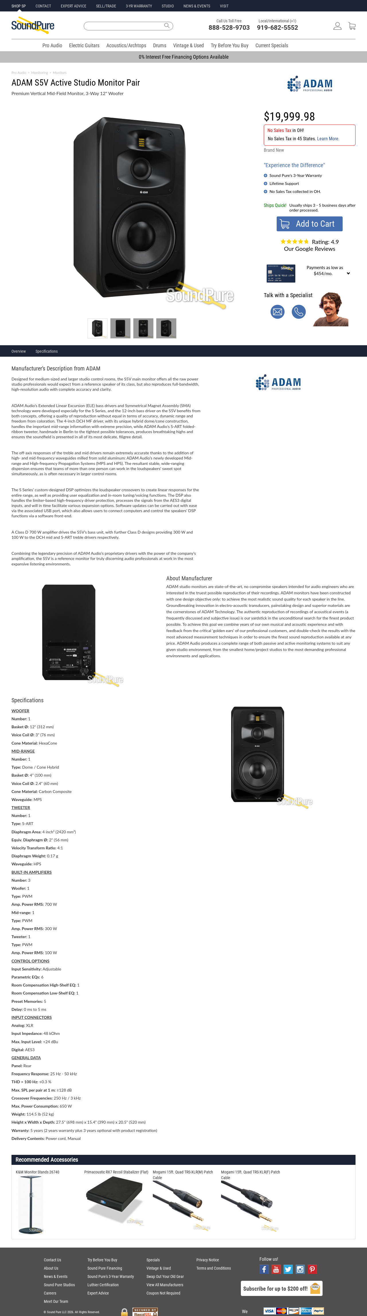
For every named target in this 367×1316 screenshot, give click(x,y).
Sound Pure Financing (104, 1268)
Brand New (274, 150)
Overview (18, 351)
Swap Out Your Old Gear (165, 1276)
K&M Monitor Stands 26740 (37, 1172)
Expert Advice (98, 1293)
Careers (50, 1293)
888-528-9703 (229, 27)
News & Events (55, 1276)
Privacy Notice (207, 1260)
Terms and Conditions (213, 1268)
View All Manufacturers (165, 1285)
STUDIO (168, 6)
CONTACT (43, 6)
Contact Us (52, 1260)
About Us (51, 1268)
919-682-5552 (277, 27)
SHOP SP (18, 6)
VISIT (224, 6)
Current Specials (271, 45)
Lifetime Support (284, 183)
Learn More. (328, 138)
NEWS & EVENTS (197, 6)
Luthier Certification (103, 1285)
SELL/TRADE (106, 6)
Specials (153, 1260)
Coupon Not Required (163, 1293)
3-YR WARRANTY (139, 6)
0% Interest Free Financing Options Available (184, 57)
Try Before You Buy (230, 45)
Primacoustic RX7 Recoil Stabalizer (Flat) (116, 1172)
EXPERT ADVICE (73, 6)
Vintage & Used (188, 45)
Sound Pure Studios (59, 1285)
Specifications (47, 351)
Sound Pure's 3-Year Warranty (296, 175)
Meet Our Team (56, 1301)
